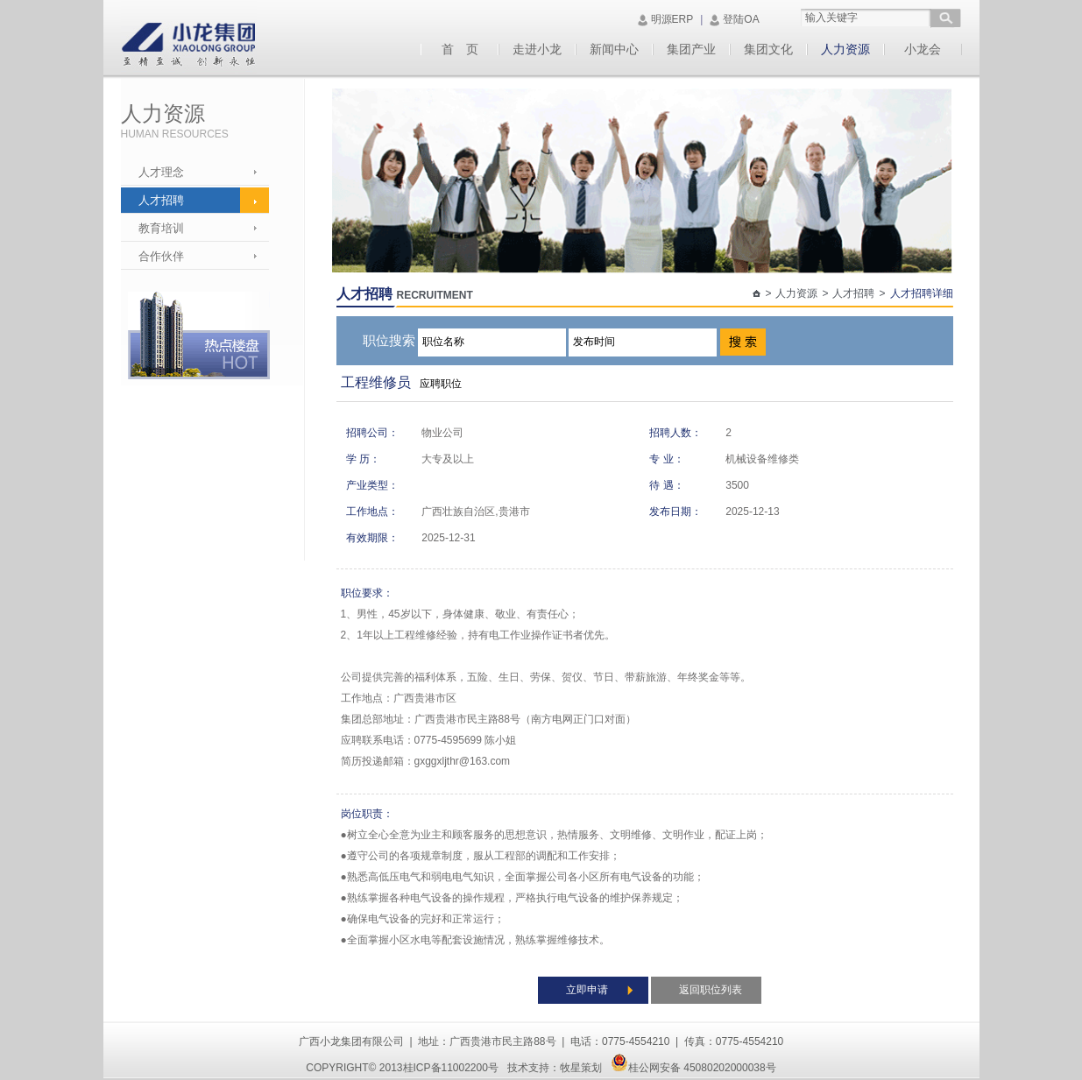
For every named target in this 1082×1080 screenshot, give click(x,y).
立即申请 (587, 990)
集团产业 (691, 49)
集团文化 (768, 49)
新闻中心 (614, 49)
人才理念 (161, 172)
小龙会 (922, 49)
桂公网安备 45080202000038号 (693, 1068)
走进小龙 (537, 49)
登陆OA (741, 19)
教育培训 (161, 228)
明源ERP (672, 19)
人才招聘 (161, 200)
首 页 (460, 49)
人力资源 (845, 49)
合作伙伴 (161, 256)
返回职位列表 (710, 990)
